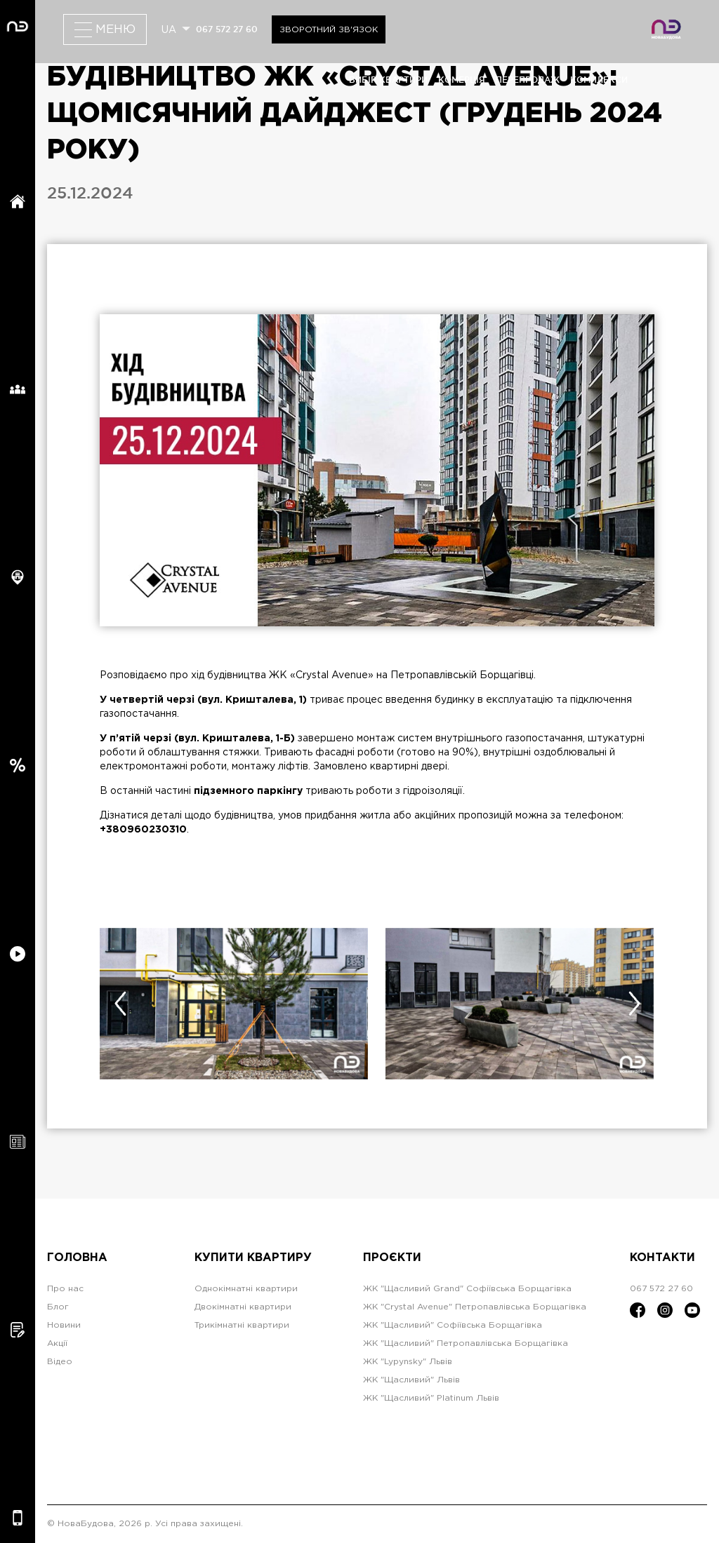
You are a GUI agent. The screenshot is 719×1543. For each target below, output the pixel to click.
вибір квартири (388, 79)
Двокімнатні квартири (242, 1307)
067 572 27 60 (227, 29)
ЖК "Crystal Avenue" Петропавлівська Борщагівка (474, 1307)
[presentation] (120, 1003)
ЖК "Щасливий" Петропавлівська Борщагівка (465, 1343)
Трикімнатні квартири (241, 1325)
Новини (64, 1325)
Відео (59, 1362)
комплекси (599, 79)
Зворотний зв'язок (328, 30)
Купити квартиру (253, 1258)
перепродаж (528, 79)
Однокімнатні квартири (246, 1289)
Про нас (65, 1289)
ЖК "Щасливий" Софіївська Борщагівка (452, 1325)
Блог (58, 1307)
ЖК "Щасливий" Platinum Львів (431, 1398)
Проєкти (392, 1258)
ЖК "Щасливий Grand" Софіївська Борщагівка (467, 1289)
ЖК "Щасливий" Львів (411, 1380)
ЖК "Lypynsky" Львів (407, 1362)
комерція (461, 79)
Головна (77, 1258)
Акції (57, 1343)
